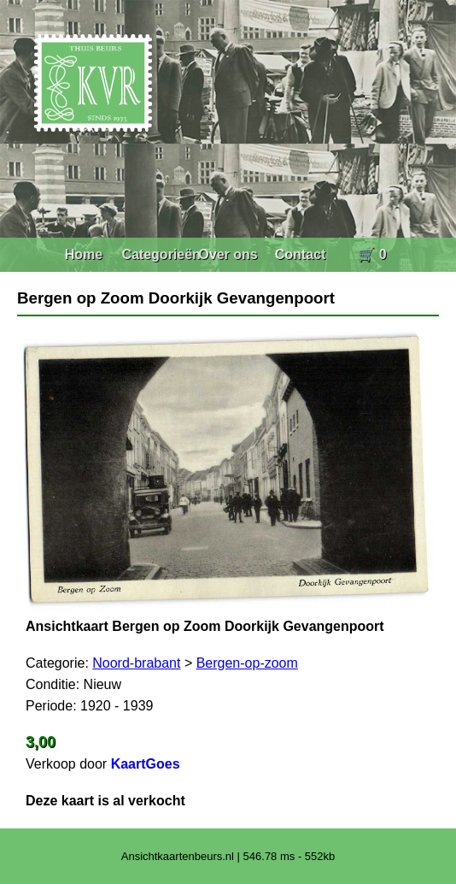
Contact (300, 254)
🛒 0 (372, 254)
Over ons (227, 254)
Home (83, 254)
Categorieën (160, 254)
